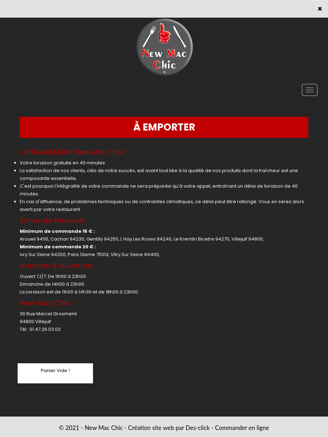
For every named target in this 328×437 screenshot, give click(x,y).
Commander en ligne (242, 427)
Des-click (198, 427)
